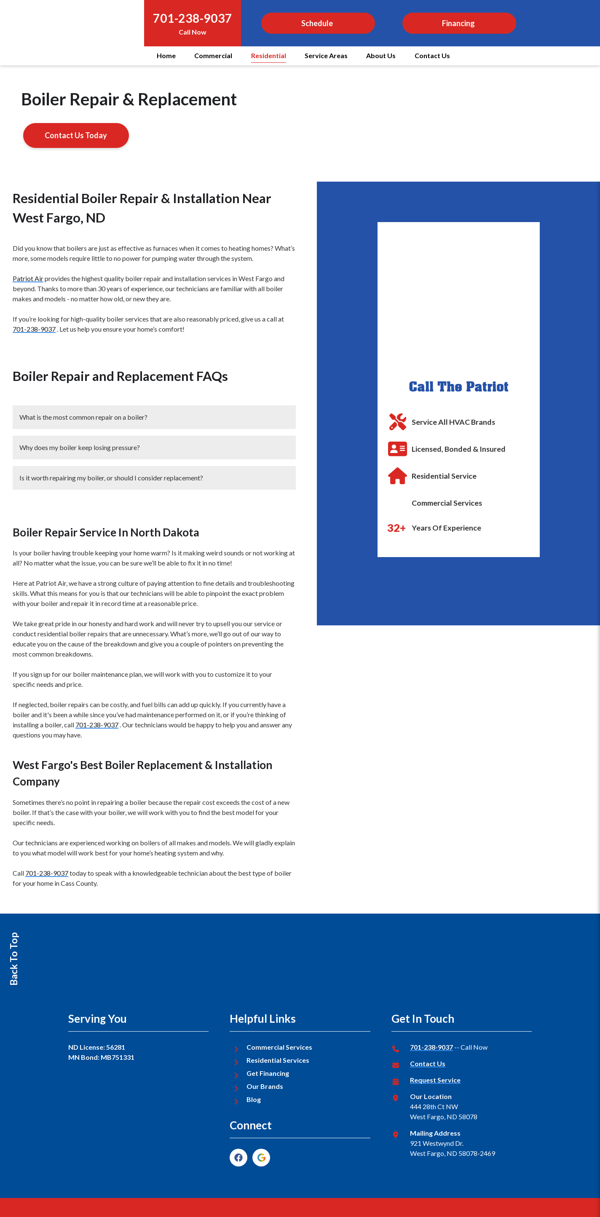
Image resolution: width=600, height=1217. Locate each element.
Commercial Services (279, 1047)
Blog (253, 1099)
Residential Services (277, 1060)
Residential (268, 55)
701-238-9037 (192, 18)
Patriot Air (28, 278)
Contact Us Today (76, 135)
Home (166, 55)
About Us (381, 55)
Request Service (435, 1080)
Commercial (213, 55)
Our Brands (264, 1086)
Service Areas (326, 55)
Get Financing (267, 1073)
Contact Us (432, 55)
